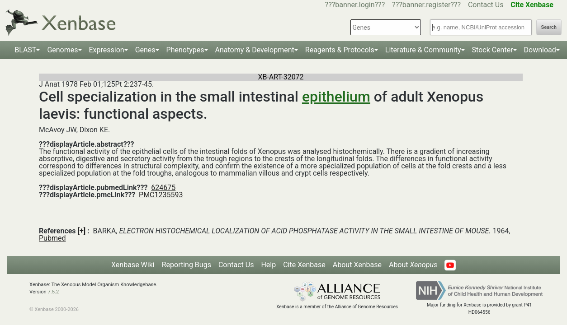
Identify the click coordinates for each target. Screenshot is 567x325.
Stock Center (492, 50)
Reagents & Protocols (339, 50)
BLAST (25, 50)
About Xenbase (357, 264)
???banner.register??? (426, 4)
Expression (106, 50)
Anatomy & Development (254, 50)
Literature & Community (423, 50)
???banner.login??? (355, 4)
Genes (145, 50)
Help (268, 264)
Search (549, 27)
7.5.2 (53, 292)
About (413, 264)
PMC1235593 (161, 194)
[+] (82, 231)
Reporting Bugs (186, 264)
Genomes (62, 50)
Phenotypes (185, 50)
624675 (163, 187)
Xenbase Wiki (133, 264)
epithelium (336, 96)
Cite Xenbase (304, 264)
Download (540, 50)
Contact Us (486, 4)
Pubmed (52, 238)
